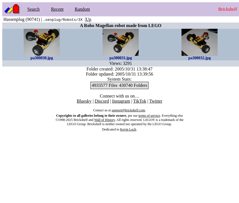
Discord (102, 101)
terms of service (149, 116)
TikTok (139, 101)
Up (88, 19)
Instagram (121, 101)
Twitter (155, 101)
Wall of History (104, 120)
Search (33, 9)
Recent (57, 9)
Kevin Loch (128, 129)
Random (82, 9)
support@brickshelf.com (128, 110)
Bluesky (84, 101)
